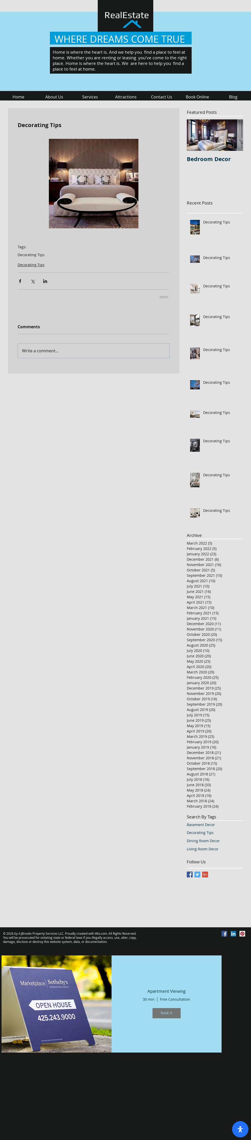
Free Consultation (175, 999)
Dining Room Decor (203, 840)
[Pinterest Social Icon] (242, 933)
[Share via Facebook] (20, 281)
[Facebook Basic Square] (190, 874)
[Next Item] (235, 135)
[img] (57, 1004)
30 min (149, 999)
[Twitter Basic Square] (197, 874)
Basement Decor (201, 824)
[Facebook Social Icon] (224, 933)
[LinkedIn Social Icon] (233, 933)
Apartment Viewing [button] (166, 991)
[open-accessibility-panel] (240, 1129)
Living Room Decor (203, 848)
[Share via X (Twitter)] (32, 281)
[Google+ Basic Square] (205, 874)
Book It (166, 1012)
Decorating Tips (31, 255)
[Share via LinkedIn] (45, 281)
